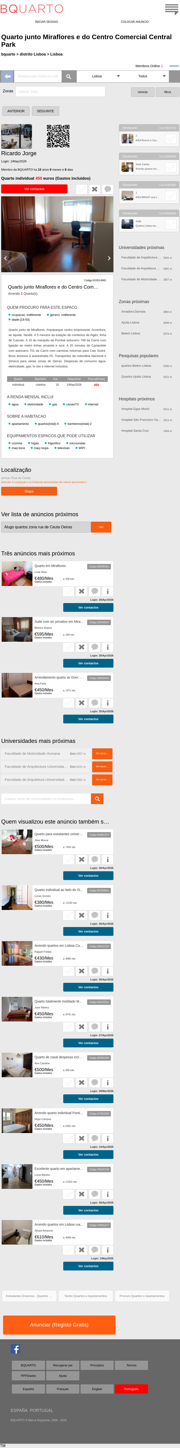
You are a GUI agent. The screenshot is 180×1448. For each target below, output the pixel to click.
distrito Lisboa (33, 54)
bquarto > (9, 54)
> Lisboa (55, 54)
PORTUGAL (41, 1410)
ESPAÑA (19, 1410)
